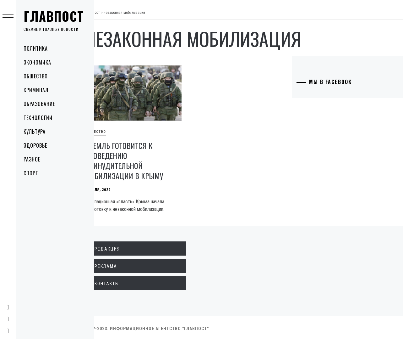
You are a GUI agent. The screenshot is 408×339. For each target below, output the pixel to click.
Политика (36, 48)
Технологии (38, 117)
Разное (32, 159)
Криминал (36, 90)
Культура (35, 131)
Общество (36, 76)
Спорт (31, 173)
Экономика (37, 62)
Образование (39, 104)
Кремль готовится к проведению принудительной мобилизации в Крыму (138, 158)
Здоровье (35, 145)
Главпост (54, 16)
